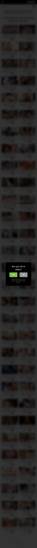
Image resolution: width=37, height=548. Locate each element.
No (24, 274)
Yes (13, 274)
